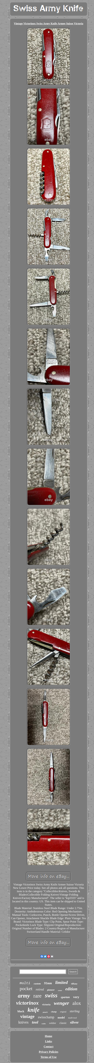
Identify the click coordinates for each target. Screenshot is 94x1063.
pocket (26, 988)
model (61, 1017)
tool (35, 1022)
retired (40, 989)
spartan (65, 997)
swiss (51, 995)
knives (23, 1022)
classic (63, 1023)
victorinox (27, 1003)
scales (44, 1024)
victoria (46, 1004)
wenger (61, 1003)
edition (71, 989)
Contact (49, 1046)
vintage (27, 1016)
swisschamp (46, 1017)
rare (37, 996)
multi (25, 983)
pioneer (51, 990)
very (76, 997)
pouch (45, 1012)
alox (76, 1003)
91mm (48, 983)
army (24, 996)
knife (33, 1010)
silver (74, 1022)
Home (48, 1036)
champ (54, 1012)
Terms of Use (48, 1057)
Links (48, 1041)
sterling (75, 1011)
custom (37, 983)
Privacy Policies (48, 1051)
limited (61, 982)
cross (60, 990)
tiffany (74, 983)
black (20, 1011)
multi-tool (72, 1017)
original (63, 1012)
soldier (52, 1023)
